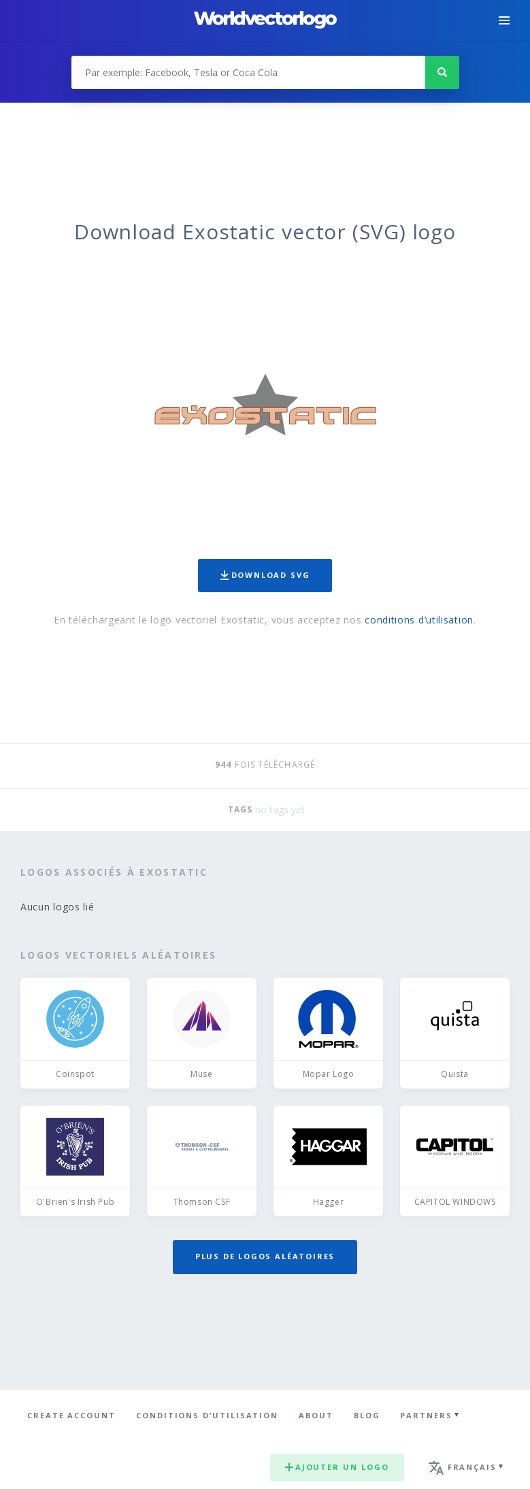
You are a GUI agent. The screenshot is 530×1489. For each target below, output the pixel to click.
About (316, 1415)
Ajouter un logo (337, 1467)
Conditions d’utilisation (207, 1415)
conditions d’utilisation (419, 619)
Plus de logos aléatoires (265, 1256)
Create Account (71, 1415)
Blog (367, 1415)
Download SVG (265, 575)
